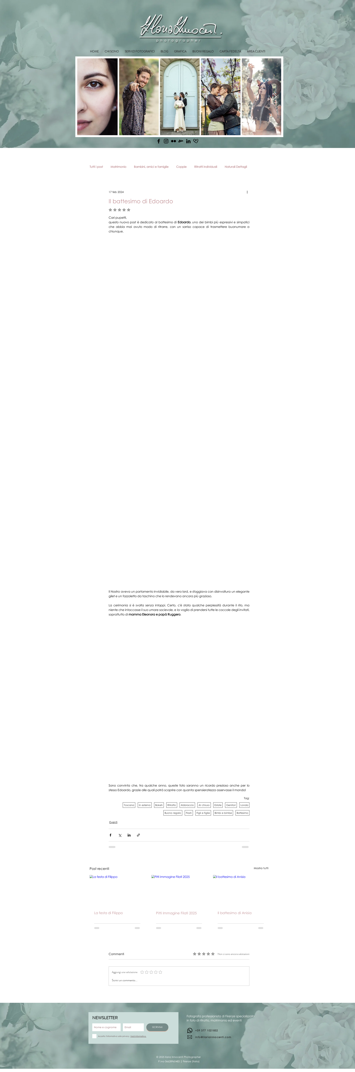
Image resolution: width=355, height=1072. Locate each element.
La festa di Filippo (108, 913)
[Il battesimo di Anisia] (240, 890)
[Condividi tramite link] (138, 835)
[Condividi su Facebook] (110, 835)
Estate (217, 805)
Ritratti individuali (205, 166)
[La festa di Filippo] (117, 890)
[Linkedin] (188, 141)
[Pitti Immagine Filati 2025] (179, 890)
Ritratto (171, 805)
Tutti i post (96, 166)
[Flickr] (173, 141)
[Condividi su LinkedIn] (129, 835)
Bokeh (159, 805)
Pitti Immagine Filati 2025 (176, 913)
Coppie (181, 166)
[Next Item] (274, 96)
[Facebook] (159, 141)
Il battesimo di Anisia (235, 913)
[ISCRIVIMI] (157, 1027)
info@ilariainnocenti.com (213, 1037)
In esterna (144, 805)
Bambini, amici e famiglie (151, 166)
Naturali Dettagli (236, 166)
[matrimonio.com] (196, 141)
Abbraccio (187, 805)
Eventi (113, 822)
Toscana (129, 805)
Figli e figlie (203, 812)
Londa (244, 805)
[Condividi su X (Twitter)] (120, 835)
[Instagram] (166, 141)
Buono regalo (173, 812)
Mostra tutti (261, 868)
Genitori (231, 805)
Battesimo (242, 812)
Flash (189, 812)
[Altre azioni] (247, 192)
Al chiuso (204, 805)
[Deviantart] (181, 141)
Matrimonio (118, 166)
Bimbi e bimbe (223, 812)
